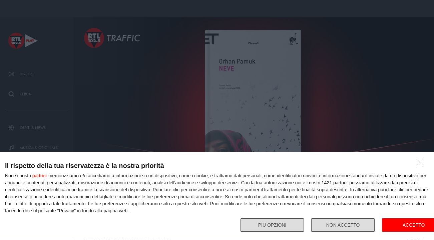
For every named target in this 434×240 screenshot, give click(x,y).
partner (39, 175)
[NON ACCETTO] (422, 164)
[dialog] (217, 196)
